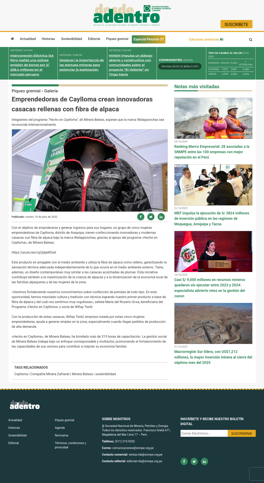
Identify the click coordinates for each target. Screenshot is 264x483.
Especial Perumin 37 (148, 39)
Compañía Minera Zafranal (49, 374)
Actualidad (28, 39)
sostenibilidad (105, 374)
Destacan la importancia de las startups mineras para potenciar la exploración (81, 65)
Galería (51, 90)
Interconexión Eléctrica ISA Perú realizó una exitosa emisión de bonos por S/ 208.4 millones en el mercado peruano (32, 65)
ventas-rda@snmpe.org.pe (145, 454)
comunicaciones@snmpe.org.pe (133, 448)
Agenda (60, 427)
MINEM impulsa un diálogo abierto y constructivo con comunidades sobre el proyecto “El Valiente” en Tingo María (130, 65)
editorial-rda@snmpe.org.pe (144, 461)
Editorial (94, 39)
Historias (48, 39)
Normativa (61, 435)
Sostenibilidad (71, 39)
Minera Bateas (82, 374)
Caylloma (21, 374)
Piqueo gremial (117, 39)
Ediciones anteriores (206, 39)
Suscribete (236, 24)
